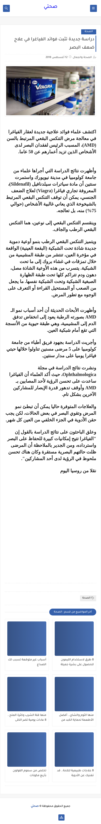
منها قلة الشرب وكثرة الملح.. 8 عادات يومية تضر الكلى (27, 718)
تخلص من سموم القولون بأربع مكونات (29, 773)
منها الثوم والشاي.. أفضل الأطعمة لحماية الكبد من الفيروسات (76, 718)
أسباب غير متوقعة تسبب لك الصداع (27, 662)
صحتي (50, 7)
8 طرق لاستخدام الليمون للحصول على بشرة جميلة (77, 662)
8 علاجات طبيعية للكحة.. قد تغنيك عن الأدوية (75, 773)
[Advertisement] (50, 525)
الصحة (89, 31)
